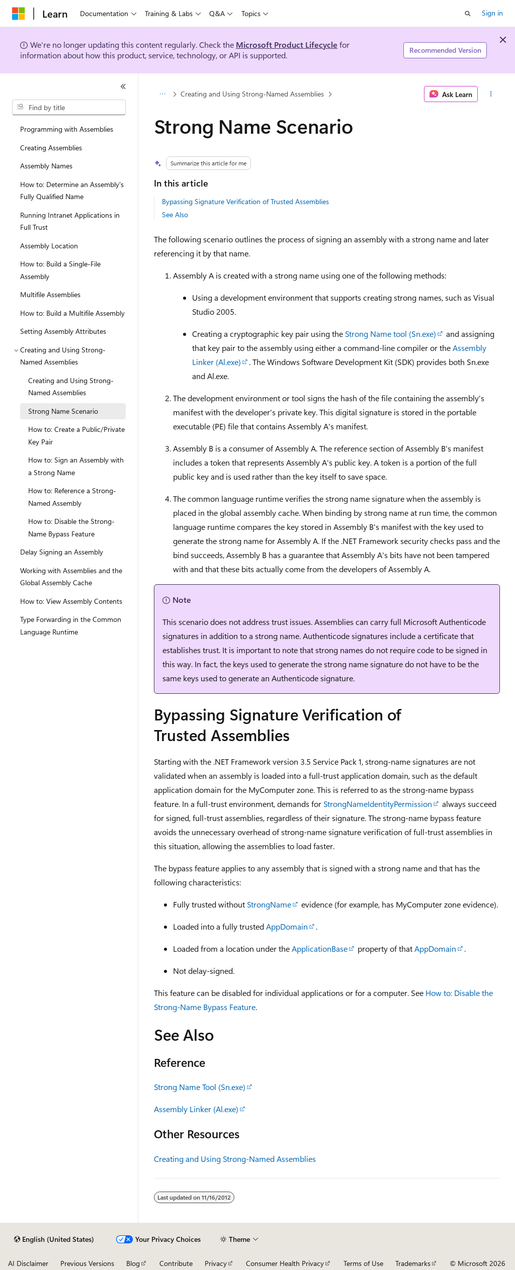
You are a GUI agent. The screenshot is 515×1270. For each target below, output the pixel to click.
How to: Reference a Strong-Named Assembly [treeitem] (72, 497)
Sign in (492, 13)
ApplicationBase (320, 948)
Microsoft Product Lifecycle (286, 44)
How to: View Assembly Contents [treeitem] (71, 601)
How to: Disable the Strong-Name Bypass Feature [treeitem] (71, 527)
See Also (175, 214)
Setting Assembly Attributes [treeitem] (63, 331)
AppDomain (287, 926)
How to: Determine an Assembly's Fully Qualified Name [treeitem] (72, 190)
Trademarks (413, 1263)
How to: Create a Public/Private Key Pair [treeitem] (76, 435)
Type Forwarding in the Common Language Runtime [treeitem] (70, 625)
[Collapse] (123, 86)
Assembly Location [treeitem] (49, 245)
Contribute (176, 1263)
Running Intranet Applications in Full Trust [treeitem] (70, 221)
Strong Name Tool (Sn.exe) (199, 1086)
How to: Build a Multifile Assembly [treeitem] (72, 313)
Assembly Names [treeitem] (46, 165)
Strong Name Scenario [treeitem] (63, 411)
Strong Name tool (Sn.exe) (390, 333)
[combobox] (69, 108)
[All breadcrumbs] (162, 94)
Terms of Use (363, 1263)
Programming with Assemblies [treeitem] (66, 129)
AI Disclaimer (28, 1263)
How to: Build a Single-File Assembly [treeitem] (60, 270)
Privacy (216, 1263)
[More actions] (490, 94)
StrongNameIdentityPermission (377, 803)
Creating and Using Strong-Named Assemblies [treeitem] (71, 387)
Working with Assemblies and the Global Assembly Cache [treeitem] (71, 577)
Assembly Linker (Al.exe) (196, 1109)
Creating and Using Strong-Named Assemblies (252, 94)
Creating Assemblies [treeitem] (51, 147)
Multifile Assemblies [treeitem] (50, 294)
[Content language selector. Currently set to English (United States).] (54, 1239)
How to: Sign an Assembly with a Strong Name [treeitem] (76, 466)
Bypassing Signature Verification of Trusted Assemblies (245, 201)
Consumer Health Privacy (285, 1263)
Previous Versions (87, 1263)
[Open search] (468, 14)
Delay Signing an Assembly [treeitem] (61, 552)
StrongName (269, 904)
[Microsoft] (18, 13)
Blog (133, 1263)
